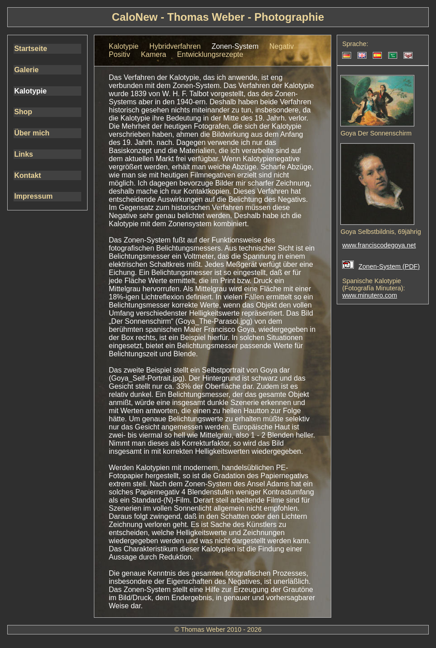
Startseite (30, 48)
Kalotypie (30, 91)
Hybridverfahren (175, 46)
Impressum (33, 196)
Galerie (26, 70)
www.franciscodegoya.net (379, 245)
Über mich (31, 133)
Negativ (281, 46)
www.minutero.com (369, 295)
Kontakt (27, 175)
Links (23, 154)
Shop (23, 112)
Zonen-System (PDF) (389, 266)
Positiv (119, 54)
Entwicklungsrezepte (210, 54)
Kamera (153, 54)
